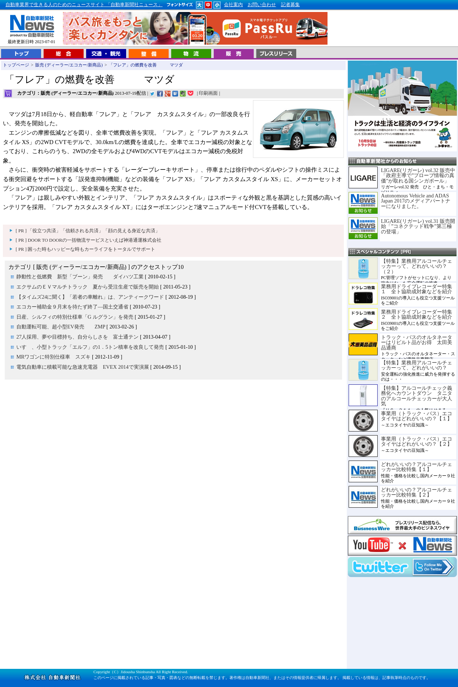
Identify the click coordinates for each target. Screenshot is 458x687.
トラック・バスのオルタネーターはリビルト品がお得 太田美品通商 (416, 342)
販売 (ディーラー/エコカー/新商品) (69, 65)
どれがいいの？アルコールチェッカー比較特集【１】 (416, 466)
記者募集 (290, 4)
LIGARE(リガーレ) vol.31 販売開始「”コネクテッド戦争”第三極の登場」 (418, 226)
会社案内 (233, 4)
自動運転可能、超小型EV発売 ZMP (61, 327)
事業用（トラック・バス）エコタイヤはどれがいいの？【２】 (416, 441)
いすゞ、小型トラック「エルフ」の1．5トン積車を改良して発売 (90, 347)
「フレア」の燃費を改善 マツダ (146, 65)
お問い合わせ (262, 4)
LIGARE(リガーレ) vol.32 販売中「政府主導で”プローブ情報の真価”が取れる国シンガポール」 (418, 175)
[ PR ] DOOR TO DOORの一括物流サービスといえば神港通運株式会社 (88, 240)
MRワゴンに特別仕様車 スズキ (53, 357)
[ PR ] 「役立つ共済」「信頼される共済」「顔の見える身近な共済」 (88, 230)
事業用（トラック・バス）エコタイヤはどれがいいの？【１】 (416, 415)
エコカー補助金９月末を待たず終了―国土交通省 (72, 307)
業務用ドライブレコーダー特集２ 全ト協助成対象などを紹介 (416, 314)
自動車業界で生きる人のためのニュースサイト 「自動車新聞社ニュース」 (83, 4)
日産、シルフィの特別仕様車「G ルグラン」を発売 (74, 317)
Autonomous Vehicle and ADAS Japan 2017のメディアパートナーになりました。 (415, 201)
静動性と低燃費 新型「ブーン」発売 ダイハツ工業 (80, 276)
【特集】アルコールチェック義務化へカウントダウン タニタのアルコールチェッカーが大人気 (416, 395)
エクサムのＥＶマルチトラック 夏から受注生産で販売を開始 (87, 287)
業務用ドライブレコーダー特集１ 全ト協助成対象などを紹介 (416, 288)
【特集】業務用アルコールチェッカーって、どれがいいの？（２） (416, 266)
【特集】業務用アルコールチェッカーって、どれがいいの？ (416, 365)
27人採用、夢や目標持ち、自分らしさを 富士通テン (77, 337)
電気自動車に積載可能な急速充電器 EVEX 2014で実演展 (82, 367)
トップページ (16, 65)
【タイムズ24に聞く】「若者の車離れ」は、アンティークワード (90, 297)
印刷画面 (208, 93)
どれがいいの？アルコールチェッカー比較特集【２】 (416, 492)
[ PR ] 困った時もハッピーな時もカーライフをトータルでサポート (85, 249)
